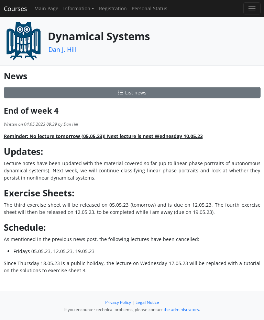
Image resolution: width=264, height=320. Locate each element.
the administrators (181, 309)
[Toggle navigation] (251, 8)
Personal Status (149, 8)
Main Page (46, 8)
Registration (113, 8)
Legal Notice (147, 302)
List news (132, 92)
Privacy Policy (118, 302)
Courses (15, 8)
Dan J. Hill (62, 49)
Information (76, 8)
